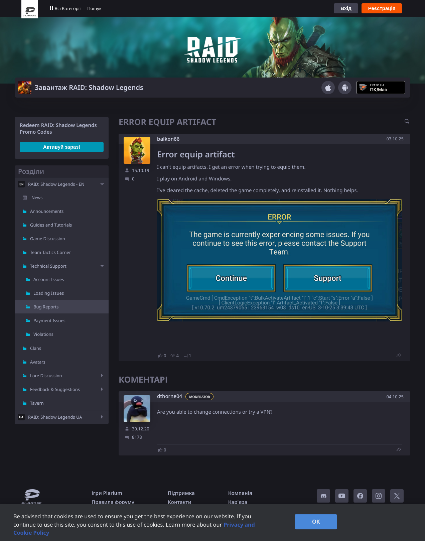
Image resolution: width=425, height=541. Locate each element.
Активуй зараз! (61, 147)
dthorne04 (169, 396)
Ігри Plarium (107, 493)
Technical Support (48, 266)
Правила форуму (113, 502)
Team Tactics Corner (50, 252)
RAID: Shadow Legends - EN (56, 184)
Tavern (37, 403)
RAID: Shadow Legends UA (55, 417)
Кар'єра (237, 502)
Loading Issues (48, 293)
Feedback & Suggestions (55, 389)
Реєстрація (382, 8)
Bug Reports (45, 307)
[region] (212, 522)
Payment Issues (49, 320)
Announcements (46, 211)
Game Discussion (47, 239)
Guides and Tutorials (51, 225)
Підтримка (181, 493)
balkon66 (168, 139)
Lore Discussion (46, 376)
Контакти (179, 502)
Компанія (240, 493)
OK (316, 521)
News (36, 197)
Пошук (94, 8)
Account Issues (48, 279)
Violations (43, 334)
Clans (35, 348)
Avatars (37, 362)
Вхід (345, 8)
